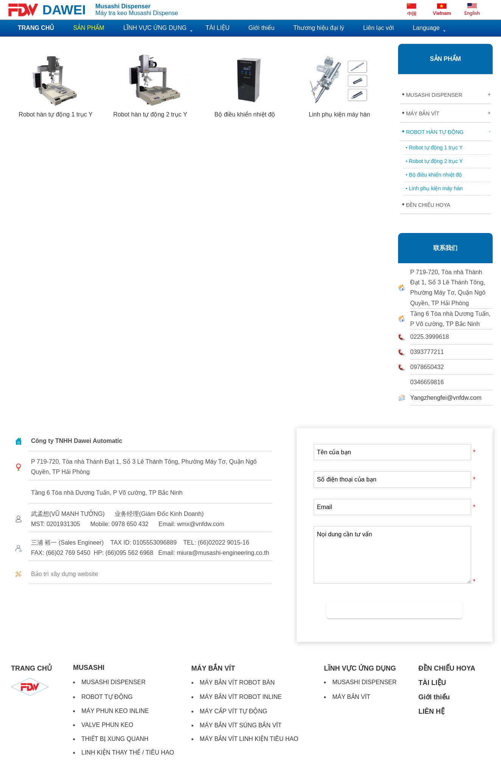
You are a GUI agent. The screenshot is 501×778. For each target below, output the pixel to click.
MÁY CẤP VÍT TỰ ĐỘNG (234, 711)
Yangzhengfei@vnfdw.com (446, 397)
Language (426, 28)
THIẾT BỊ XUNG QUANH (114, 739)
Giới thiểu (261, 28)
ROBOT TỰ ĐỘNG (107, 697)
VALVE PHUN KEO (107, 725)
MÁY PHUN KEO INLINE (115, 711)
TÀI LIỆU (217, 28)
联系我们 (445, 248)
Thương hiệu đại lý (318, 28)
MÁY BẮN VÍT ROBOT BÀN (237, 682)
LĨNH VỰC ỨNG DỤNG (155, 28)
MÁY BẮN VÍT (446, 112)
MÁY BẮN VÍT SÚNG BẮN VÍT (241, 725)
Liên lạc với (378, 28)
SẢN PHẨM (445, 59)
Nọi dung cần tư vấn (392, 555)
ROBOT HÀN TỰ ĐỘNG (446, 131)
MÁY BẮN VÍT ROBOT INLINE (241, 697)
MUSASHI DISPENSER (446, 94)
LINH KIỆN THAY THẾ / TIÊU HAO (127, 752)
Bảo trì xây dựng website (64, 574)
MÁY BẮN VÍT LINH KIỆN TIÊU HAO (249, 739)
